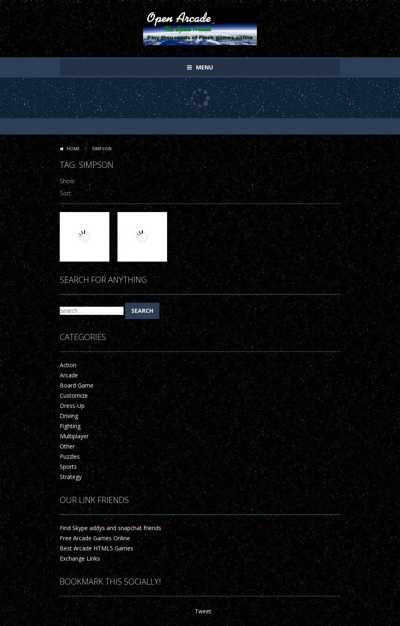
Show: (67, 181)
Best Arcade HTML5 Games (96, 548)
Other (67, 446)
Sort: (66, 193)
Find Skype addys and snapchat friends (110, 528)
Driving (69, 416)
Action (68, 365)
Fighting (70, 426)
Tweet (203, 611)
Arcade (69, 375)
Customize (74, 395)
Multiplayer (74, 436)
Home (73, 149)
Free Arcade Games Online (95, 538)
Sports (68, 466)
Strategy (71, 477)
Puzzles (70, 456)
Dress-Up (72, 405)
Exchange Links (80, 558)
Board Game (76, 385)
